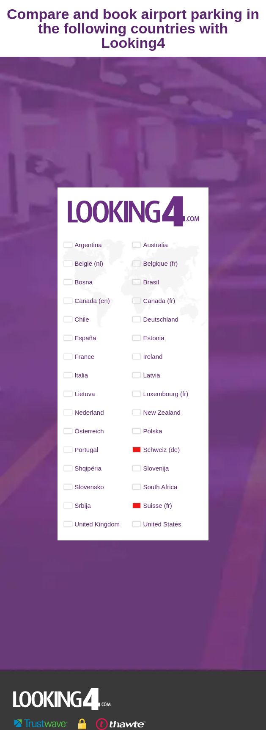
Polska (152, 431)
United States (162, 524)
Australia (155, 244)
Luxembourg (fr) (165, 393)
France (84, 356)
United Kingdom (97, 524)
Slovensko (89, 486)
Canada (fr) (159, 300)
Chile (81, 319)
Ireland (152, 356)
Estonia (153, 338)
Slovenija (156, 468)
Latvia (151, 375)
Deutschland (160, 319)
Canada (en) (92, 300)
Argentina (87, 244)
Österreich (89, 431)
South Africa (160, 486)
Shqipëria (87, 468)
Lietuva (84, 393)
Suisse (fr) (157, 505)
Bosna (83, 282)
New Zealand (161, 412)
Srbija (82, 505)
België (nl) (88, 263)
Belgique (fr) (160, 263)
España (85, 338)
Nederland (89, 412)
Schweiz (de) (161, 449)
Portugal (86, 449)
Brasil (151, 282)
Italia (81, 375)
